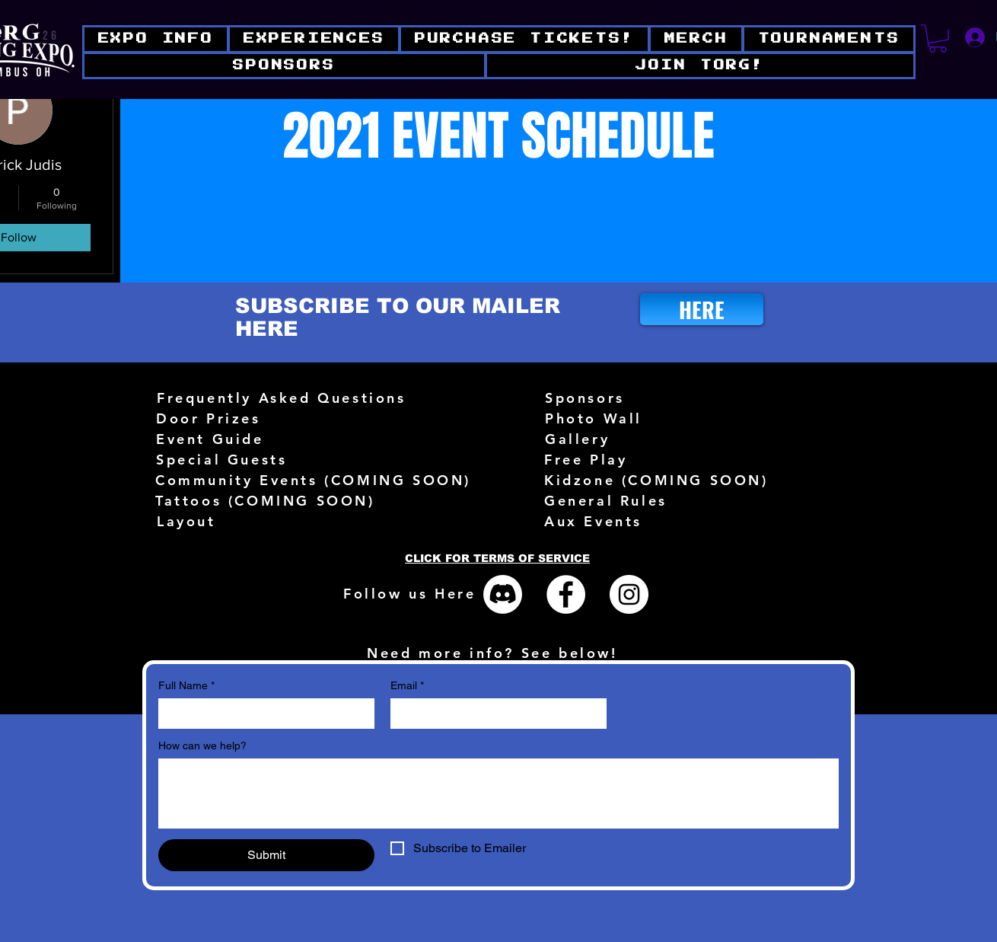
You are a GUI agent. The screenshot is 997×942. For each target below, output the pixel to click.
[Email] (494, 713)
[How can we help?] (498, 793)
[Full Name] (262, 713)
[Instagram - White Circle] (629, 594)
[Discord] (502, 594)
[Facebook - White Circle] (565, 594)
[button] (700, 66)
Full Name (186, 685)
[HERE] (701, 309)
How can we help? (202, 745)
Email (407, 685)
